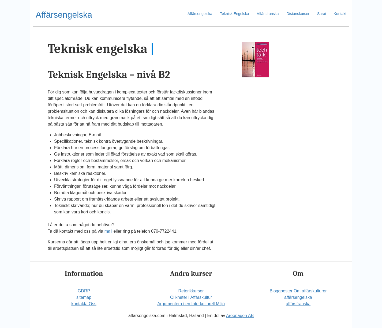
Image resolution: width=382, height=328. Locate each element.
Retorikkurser (191, 291)
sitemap (83, 297)
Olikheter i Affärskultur (191, 297)
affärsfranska (298, 303)
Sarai (321, 14)
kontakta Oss (83, 303)
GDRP (84, 291)
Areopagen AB (240, 315)
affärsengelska (298, 297)
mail (108, 231)
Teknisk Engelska (234, 14)
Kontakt (340, 14)
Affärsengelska (64, 15)
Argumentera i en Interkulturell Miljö (191, 303)
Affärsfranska (268, 14)
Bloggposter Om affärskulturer (298, 291)
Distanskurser (297, 14)
